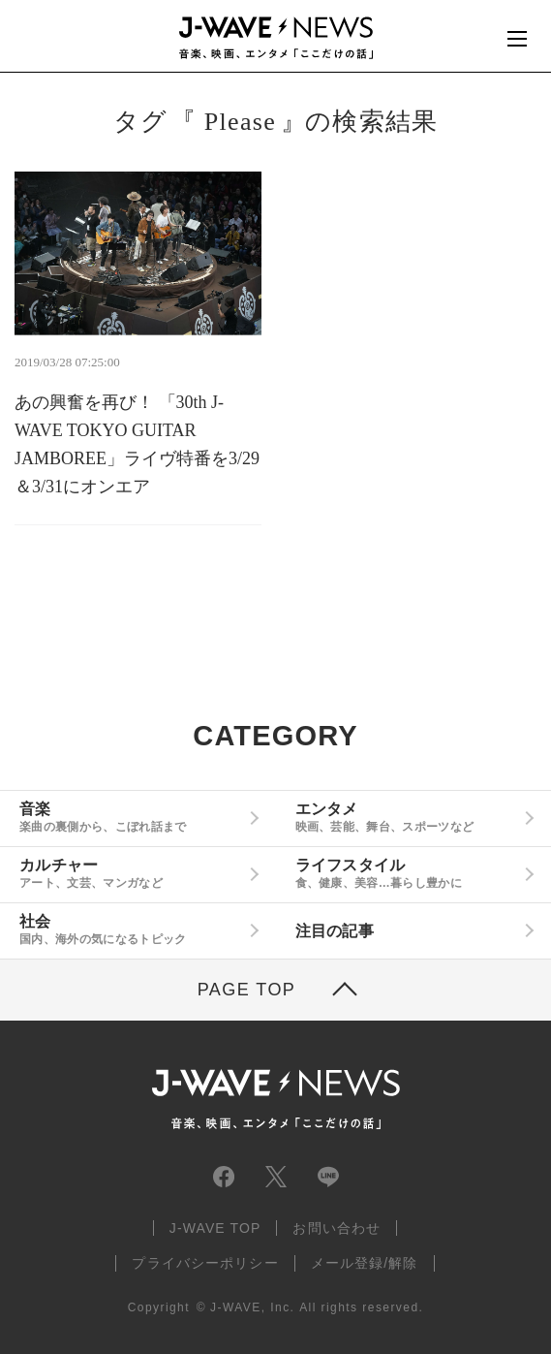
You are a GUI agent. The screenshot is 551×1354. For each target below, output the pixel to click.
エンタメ (406, 817)
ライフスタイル (406, 873)
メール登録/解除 (364, 1263)
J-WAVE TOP (215, 1228)
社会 (130, 929)
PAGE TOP (247, 989)
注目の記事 (335, 931)
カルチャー (130, 873)
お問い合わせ (336, 1228)
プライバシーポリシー (205, 1263)
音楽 (130, 817)
